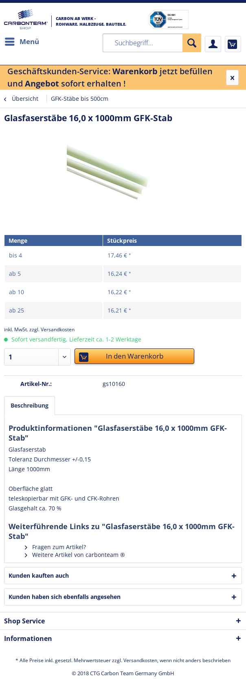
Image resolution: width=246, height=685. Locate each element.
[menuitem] (21, 41)
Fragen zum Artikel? (55, 547)
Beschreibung (29, 405)
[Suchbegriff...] (152, 42)
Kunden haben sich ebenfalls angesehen (65, 597)
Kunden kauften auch (39, 575)
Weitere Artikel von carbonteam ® (75, 555)
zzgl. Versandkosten (52, 329)
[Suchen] (191, 42)
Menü (22, 40)
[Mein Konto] (213, 44)
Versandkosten (140, 660)
